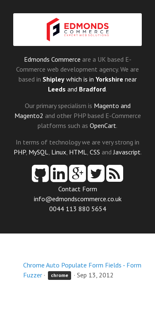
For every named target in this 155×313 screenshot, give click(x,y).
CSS (95, 152)
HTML (78, 152)
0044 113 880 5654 (77, 209)
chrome (59, 275)
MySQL (38, 152)
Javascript (127, 152)
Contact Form (77, 189)
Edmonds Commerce (52, 59)
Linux (58, 152)
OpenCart (103, 125)
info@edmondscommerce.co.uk (78, 199)
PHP (20, 152)
